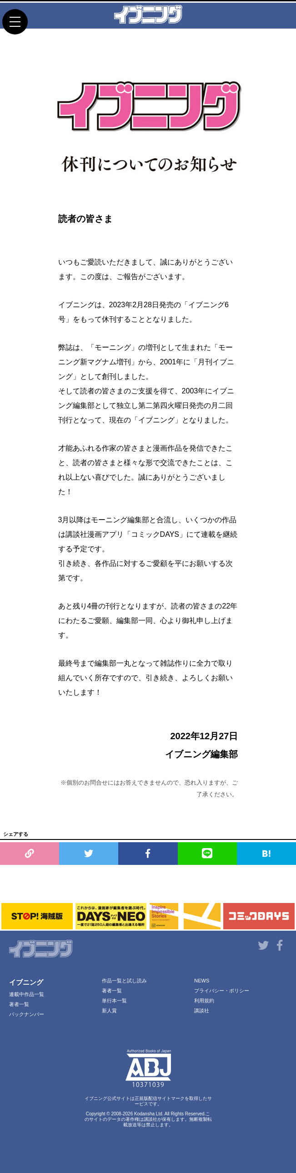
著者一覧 (19, 1004)
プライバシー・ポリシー (221, 990)
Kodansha (144, 1113)
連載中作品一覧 (26, 994)
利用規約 (204, 1000)
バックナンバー (26, 1014)
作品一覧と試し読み (124, 980)
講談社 (201, 1010)
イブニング (26, 982)
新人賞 (109, 1010)
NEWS (201, 980)
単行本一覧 (114, 1000)
